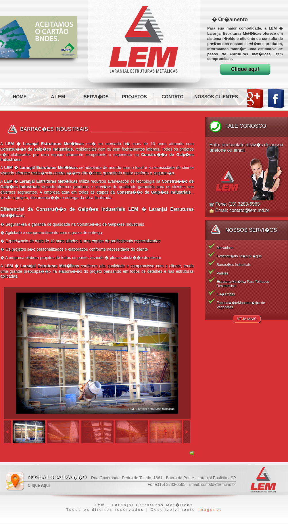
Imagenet (209, 509)
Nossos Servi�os (251, 230)
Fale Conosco (245, 126)
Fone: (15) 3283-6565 (237, 204)
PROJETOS (134, 96)
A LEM (58, 96)
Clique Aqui (39, 485)
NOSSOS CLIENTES (216, 96)
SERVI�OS (96, 96)
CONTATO (172, 96)
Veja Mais (246, 319)
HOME (20, 96)
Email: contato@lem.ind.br (242, 210)
